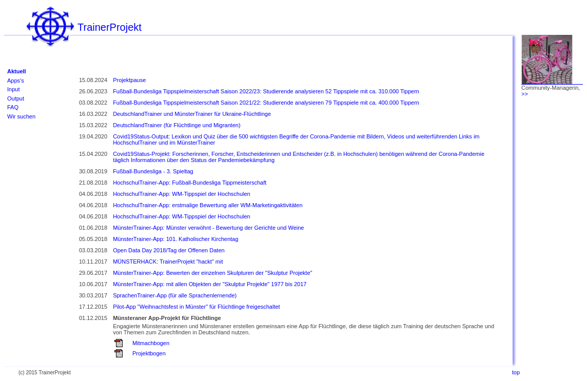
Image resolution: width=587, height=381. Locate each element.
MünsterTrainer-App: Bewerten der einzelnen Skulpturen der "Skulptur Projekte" (212, 273)
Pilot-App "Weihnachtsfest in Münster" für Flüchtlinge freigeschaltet (196, 307)
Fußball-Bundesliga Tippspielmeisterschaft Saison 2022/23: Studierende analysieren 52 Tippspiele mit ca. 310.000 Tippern (266, 91)
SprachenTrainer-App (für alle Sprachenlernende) (175, 295)
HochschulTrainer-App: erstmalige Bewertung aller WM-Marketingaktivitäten (207, 205)
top (516, 372)
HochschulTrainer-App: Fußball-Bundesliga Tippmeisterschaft (189, 182)
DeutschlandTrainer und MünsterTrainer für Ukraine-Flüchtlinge (192, 114)
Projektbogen (149, 353)
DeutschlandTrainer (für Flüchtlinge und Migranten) (176, 125)
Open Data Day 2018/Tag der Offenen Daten (169, 250)
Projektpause (129, 80)
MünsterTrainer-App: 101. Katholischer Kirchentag (175, 239)
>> (524, 94)
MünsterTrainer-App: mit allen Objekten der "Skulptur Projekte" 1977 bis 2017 (209, 284)
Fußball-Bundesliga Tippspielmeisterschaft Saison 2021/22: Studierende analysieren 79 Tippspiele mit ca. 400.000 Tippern (266, 102)
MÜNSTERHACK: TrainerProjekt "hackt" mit (168, 261)
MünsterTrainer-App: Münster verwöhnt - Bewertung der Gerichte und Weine (208, 228)
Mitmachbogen (150, 343)
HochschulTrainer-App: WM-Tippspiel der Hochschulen (181, 194)
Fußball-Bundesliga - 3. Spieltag (153, 171)
